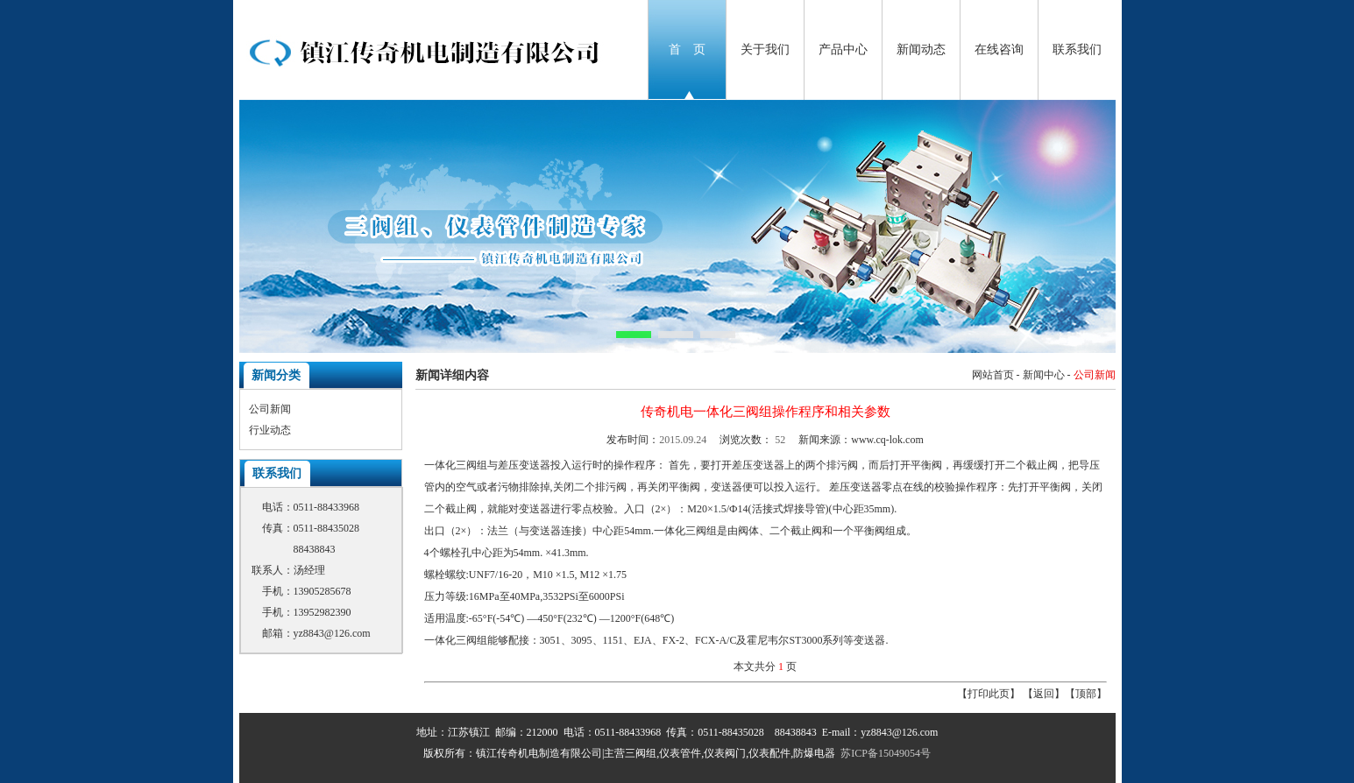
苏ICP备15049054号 (885, 753)
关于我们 (765, 49)
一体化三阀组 (455, 465)
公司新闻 (270, 409)
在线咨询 (999, 49)
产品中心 (843, 49)
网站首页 (993, 375)
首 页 (687, 49)
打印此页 (989, 694)
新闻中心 (1044, 375)
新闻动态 (921, 49)
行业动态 (270, 430)
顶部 (1085, 694)
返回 (1043, 694)
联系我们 (1077, 49)
